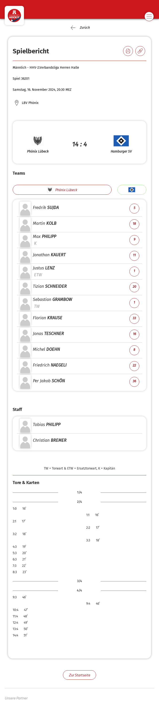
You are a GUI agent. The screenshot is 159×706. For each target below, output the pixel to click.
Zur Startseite (79, 674)
